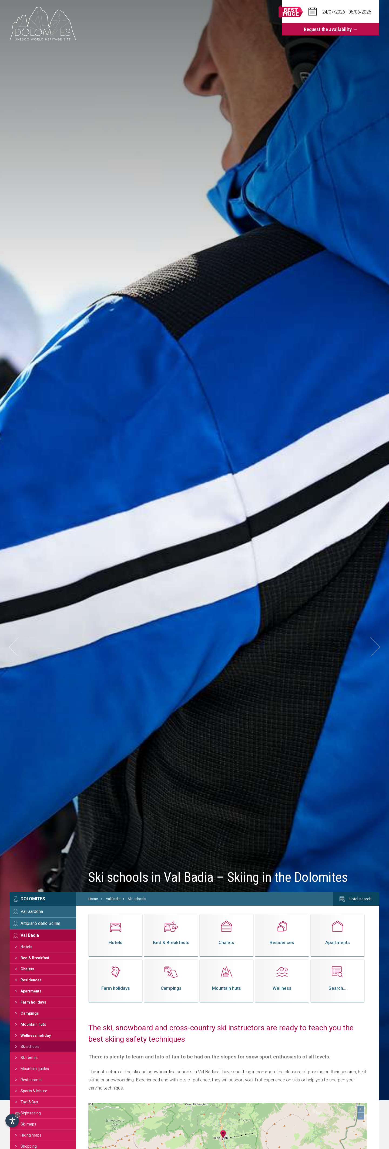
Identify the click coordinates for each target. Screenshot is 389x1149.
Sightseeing (31, 1113)
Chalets (27, 969)
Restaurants (31, 1080)
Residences (31, 980)
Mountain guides (35, 1069)
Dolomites (33, 898)
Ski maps (28, 1124)
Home (93, 899)
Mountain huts (33, 1024)
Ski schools (30, 1046)
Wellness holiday (36, 1035)
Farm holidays (33, 1002)
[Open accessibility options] (12, 1120)
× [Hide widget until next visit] (17, 1115)
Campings (30, 1013)
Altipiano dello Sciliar (40, 923)
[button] (18, 646)
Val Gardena (32, 911)
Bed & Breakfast (35, 958)
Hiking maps (31, 1135)
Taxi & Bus (29, 1102)
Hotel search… (356, 899)
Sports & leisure (34, 1091)
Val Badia (30, 935)
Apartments (31, 991)
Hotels (26, 947)
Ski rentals (29, 1057)
